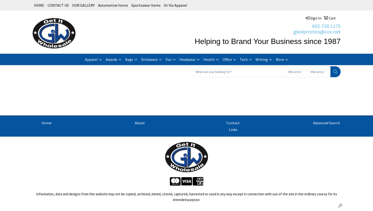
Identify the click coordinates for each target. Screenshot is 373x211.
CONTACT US (58, 5)
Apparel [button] (91, 59)
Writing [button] (261, 59)
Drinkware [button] (149, 59)
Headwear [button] (187, 59)
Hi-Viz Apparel (175, 5)
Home (47, 122)
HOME (39, 5)
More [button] (280, 59)
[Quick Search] (237, 71)
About (140, 122)
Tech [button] (244, 59)
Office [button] (227, 59)
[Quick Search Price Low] (297, 71)
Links (233, 129)
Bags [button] (129, 59)
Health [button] (209, 59)
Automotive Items (113, 5)
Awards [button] (111, 59)
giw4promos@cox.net (317, 32)
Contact (233, 122)
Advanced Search (326, 122)
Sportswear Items (146, 5)
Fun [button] (169, 59)
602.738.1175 (326, 26)
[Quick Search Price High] (319, 71)
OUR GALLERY (83, 5)
